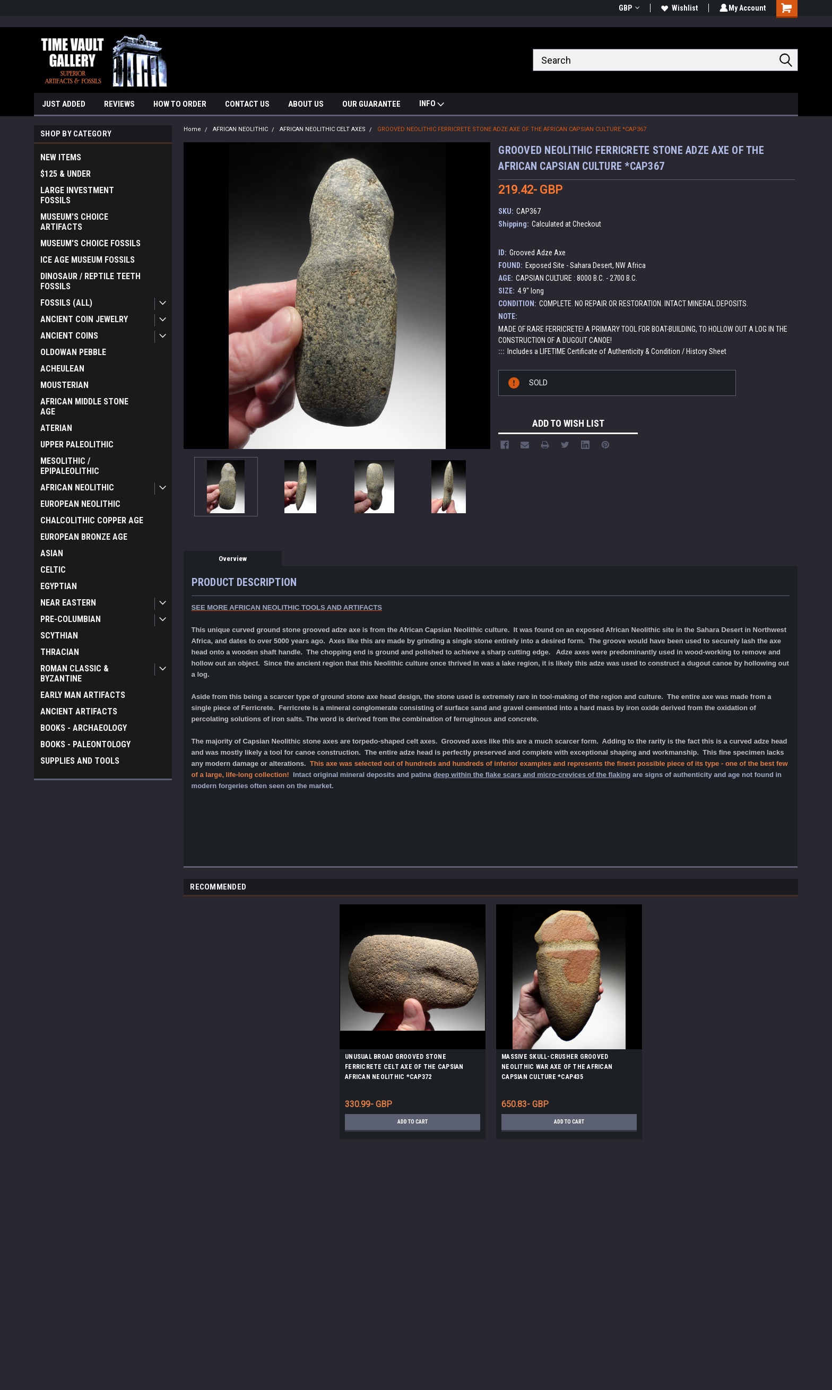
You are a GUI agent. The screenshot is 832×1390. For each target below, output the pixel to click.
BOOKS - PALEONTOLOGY (85, 744)
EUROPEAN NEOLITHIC (80, 504)
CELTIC (53, 570)
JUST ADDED (63, 104)
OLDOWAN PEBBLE (73, 352)
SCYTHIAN (59, 636)
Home (192, 129)
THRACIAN (59, 652)
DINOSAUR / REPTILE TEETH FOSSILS (90, 281)
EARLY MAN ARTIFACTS (82, 695)
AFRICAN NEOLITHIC (77, 487)
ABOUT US (306, 104)
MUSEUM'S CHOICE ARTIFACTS (74, 222)
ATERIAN (56, 428)
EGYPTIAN (58, 586)
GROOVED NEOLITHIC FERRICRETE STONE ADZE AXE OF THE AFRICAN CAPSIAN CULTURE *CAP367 (511, 129)
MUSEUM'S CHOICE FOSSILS (90, 243)
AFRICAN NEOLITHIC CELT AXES (323, 129)
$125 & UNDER (65, 174)
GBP (627, 8)
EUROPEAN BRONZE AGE (83, 537)
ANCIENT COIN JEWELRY (84, 319)
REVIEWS (119, 104)
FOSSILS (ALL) (66, 303)
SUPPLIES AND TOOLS (79, 761)
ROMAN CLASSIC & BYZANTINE (74, 673)
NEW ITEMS (60, 157)
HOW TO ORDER (179, 104)
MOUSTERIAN (64, 385)
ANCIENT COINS (69, 336)
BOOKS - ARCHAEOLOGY (83, 728)
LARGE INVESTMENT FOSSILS (77, 195)
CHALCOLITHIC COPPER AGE (91, 520)
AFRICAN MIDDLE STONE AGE (84, 406)
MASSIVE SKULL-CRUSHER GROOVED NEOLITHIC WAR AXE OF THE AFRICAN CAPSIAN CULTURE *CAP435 (556, 1067)
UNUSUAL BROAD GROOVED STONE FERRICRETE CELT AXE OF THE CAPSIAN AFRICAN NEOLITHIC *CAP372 (404, 1067)
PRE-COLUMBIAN (70, 619)
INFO (431, 105)
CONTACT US (247, 104)
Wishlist (678, 8)
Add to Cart (413, 1122)
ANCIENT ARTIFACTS (78, 711)
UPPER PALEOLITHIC (77, 444)
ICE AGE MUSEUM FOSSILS (87, 260)
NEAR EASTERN (68, 603)
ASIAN (51, 553)
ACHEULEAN (62, 369)
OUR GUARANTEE (371, 104)
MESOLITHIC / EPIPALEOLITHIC (69, 466)
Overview (233, 559)
